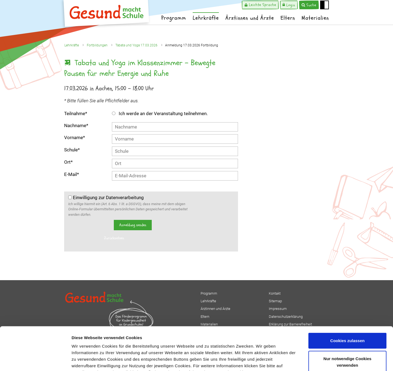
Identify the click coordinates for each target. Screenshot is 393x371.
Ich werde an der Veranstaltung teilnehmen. (160, 113)
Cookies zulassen (347, 300)
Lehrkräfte (206, 18)
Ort (68, 162)
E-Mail (71, 174)
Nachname (76, 125)
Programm (173, 18)
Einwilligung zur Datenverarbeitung (106, 197)
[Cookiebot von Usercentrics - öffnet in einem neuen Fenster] (35, 360)
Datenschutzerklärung (94, 338)
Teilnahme (75, 113)
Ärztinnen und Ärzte (249, 18)
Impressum (132, 338)
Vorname (74, 137)
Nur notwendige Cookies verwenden (347, 321)
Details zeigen (290, 360)
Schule (72, 149)
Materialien (315, 18)
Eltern (288, 18)
